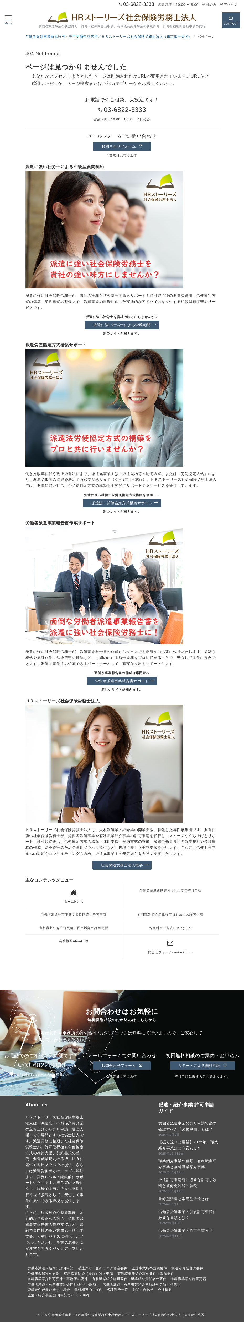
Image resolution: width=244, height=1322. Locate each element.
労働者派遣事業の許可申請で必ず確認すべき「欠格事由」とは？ (187, 1126)
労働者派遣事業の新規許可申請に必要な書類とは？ (187, 1215)
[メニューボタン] (8, 20)
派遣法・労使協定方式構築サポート (124, 503)
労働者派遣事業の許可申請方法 (185, 1230)
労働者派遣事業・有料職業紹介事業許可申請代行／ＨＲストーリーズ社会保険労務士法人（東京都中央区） (128, 1314)
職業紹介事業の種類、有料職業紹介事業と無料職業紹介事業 (187, 1164)
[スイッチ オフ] (231, 20)
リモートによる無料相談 (202, 1065)
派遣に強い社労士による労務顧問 (124, 325)
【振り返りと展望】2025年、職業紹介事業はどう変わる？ (188, 1145)
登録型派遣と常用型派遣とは (183, 1199)
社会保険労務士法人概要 (125, 865)
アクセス (229, 5)
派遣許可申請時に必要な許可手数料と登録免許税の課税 (187, 1183)
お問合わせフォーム (121, 146)
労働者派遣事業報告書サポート (125, 681)
